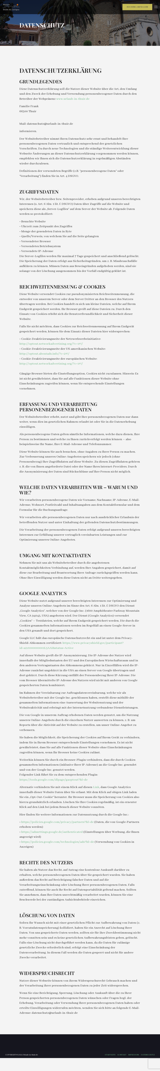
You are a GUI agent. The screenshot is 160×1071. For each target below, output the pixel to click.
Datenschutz (148, 1068)
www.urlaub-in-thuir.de (73, 99)
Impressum (133, 1068)
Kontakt (122, 1068)
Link (96, 797)
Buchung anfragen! (137, 7)
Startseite (110, 1068)
